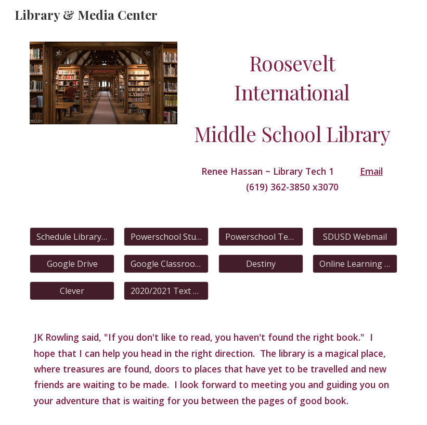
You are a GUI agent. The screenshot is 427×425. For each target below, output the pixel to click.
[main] (292, 99)
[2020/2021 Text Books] (166, 291)
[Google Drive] (72, 264)
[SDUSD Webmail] (355, 237)
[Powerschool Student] (166, 237)
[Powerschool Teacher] (261, 237)
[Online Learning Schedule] (355, 264)
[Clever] (72, 291)
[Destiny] (261, 264)
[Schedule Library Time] (72, 237)
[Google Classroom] (166, 264)
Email (371, 171)
